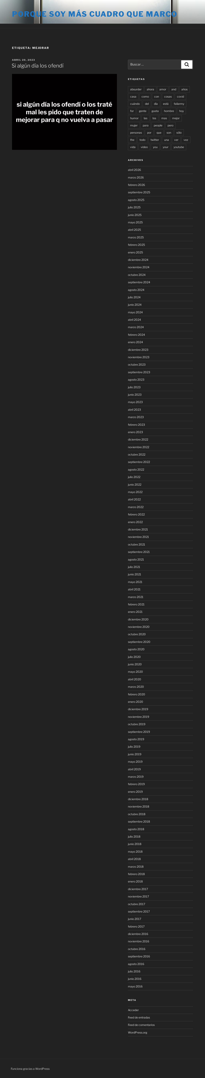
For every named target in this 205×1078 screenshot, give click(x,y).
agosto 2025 (136, 200)
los (154, 118)
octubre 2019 (136, 724)
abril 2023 (134, 409)
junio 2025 (135, 215)
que (159, 132)
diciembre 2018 (138, 799)
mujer (134, 125)
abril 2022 (134, 499)
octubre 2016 (136, 949)
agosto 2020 (136, 649)
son (169, 132)
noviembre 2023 (138, 357)
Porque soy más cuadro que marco (94, 14)
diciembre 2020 (138, 619)
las (145, 118)
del (147, 103)
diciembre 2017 (138, 889)
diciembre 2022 (138, 439)
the (132, 139)
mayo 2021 (135, 582)
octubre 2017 (136, 904)
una (166, 139)
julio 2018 (134, 836)
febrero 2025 (136, 244)
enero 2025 (135, 252)
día (156, 103)
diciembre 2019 (138, 709)
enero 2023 (135, 432)
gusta (155, 111)
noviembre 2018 (138, 806)
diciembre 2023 (138, 349)
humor (134, 118)
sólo (179, 132)
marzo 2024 (136, 327)
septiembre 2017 (139, 911)
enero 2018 (135, 881)
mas (164, 118)
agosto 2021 (136, 559)
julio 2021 (134, 567)
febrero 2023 (136, 424)
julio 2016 (134, 971)
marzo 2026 (136, 177)
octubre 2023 (137, 364)
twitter (155, 139)
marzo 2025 (136, 237)
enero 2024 (135, 342)
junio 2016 (134, 978)
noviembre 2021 (138, 536)
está (166, 103)
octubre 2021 (136, 544)
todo (142, 139)
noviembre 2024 (138, 267)
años (184, 89)
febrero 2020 (136, 694)
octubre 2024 (137, 274)
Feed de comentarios (141, 1025)
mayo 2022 (135, 492)
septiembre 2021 (139, 552)
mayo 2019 (135, 761)
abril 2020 (134, 679)
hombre (169, 111)
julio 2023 (134, 387)
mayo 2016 (135, 986)
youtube (179, 147)
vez (186, 139)
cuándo (135, 103)
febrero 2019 (136, 784)
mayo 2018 (135, 851)
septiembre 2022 (139, 462)
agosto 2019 (136, 739)
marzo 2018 (136, 866)
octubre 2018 (136, 814)
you (155, 147)
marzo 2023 (136, 417)
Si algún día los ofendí (37, 66)
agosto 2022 (136, 469)
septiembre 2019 (139, 731)
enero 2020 (135, 701)
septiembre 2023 (139, 372)
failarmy (179, 103)
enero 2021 (135, 611)
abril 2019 (134, 769)
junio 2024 (135, 304)
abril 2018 (134, 859)
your (165, 147)
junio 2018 (134, 844)
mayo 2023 (135, 402)
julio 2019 (134, 746)
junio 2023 (135, 394)
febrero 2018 (136, 874)
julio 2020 (134, 656)
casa (133, 96)
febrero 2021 (136, 604)
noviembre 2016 (138, 941)
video (144, 147)
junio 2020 (135, 664)
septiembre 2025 (139, 192)
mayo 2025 (135, 222)
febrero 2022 (136, 514)
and (173, 89)
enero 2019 (135, 791)
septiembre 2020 (139, 641)
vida (133, 147)
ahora (150, 89)
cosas (168, 96)
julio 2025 (134, 207)
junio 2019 (134, 754)
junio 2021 (134, 574)
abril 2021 (134, 589)
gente (142, 111)
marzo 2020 (136, 686)
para (146, 125)
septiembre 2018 (139, 821)
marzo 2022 (136, 507)
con (156, 96)
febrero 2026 (136, 185)
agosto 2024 (136, 289)
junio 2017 (134, 919)
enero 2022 (135, 522)
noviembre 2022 (138, 447)
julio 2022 (134, 477)
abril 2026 (134, 169)
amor (162, 89)
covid (180, 96)
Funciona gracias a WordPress (30, 1068)
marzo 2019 (136, 776)
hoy (181, 111)
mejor (176, 118)
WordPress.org (137, 1032)
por (149, 132)
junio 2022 (134, 484)
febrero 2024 (136, 334)
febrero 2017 (136, 926)
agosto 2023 (136, 379)
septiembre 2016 (139, 956)
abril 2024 (134, 319)
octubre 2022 (136, 454)
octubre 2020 (137, 634)
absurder (136, 89)
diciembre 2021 (138, 529)
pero (170, 125)
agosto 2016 (136, 964)
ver (176, 139)
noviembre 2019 (138, 716)
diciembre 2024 (138, 259)
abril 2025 (134, 229)
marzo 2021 (135, 597)
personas (136, 132)
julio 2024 (134, 297)
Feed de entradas (139, 1017)
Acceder (133, 1010)
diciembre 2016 (138, 934)
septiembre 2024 (139, 282)
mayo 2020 (135, 671)
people (158, 125)
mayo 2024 (135, 312)
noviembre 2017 (138, 896)
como (145, 96)
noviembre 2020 (139, 626)
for (132, 111)
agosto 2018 (136, 829)
